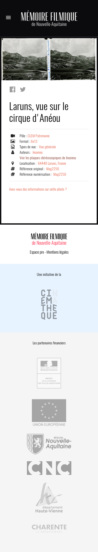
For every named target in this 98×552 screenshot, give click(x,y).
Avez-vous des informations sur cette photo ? (38, 189)
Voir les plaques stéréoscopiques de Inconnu (48, 157)
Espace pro (37, 252)
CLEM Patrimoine (39, 135)
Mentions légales (57, 252)
